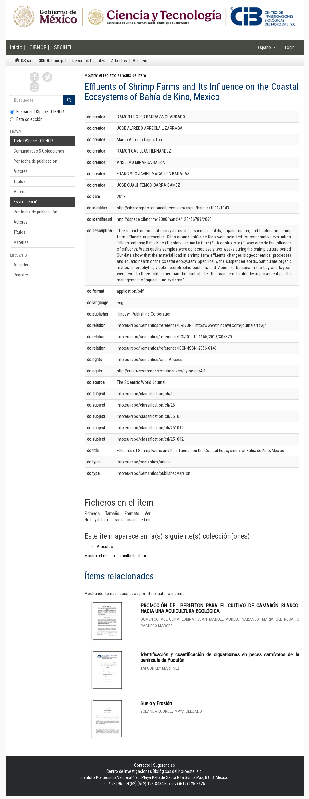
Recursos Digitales (88, 60)
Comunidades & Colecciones (39, 151)
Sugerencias (164, 765)
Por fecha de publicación (35, 161)
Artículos (119, 60)
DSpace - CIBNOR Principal (43, 60)
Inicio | (17, 47)
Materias (21, 191)
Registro (21, 274)
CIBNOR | (39, 47)
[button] (266, 47)
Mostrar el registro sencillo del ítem (115, 75)
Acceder (21, 264)
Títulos (20, 181)
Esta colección (26, 119)
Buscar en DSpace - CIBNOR (37, 111)
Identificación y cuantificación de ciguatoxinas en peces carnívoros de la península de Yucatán (220, 657)
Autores (21, 171)
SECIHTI (62, 47)
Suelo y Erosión (156, 703)
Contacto (142, 765)
